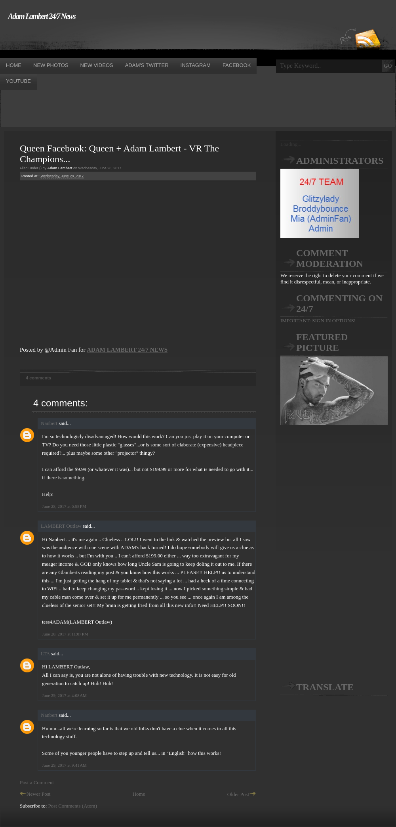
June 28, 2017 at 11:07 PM (65, 634)
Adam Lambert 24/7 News (41, 16)
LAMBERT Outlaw (61, 526)
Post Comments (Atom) (72, 806)
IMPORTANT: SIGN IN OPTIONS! (318, 321)
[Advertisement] (144, 39)
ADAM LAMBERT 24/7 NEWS (127, 349)
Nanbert (49, 423)
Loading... (290, 144)
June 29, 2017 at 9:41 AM (64, 765)
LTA (45, 654)
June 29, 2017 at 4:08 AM (64, 695)
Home (139, 794)
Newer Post (35, 794)
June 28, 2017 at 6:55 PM (64, 506)
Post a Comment (37, 782)
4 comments (38, 377)
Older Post (241, 794)
